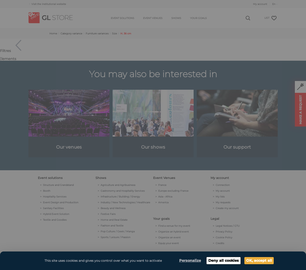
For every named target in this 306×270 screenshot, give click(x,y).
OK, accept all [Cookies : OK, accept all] (259, 260)
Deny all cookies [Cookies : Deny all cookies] (223, 260)
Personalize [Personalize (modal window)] (190, 260)
